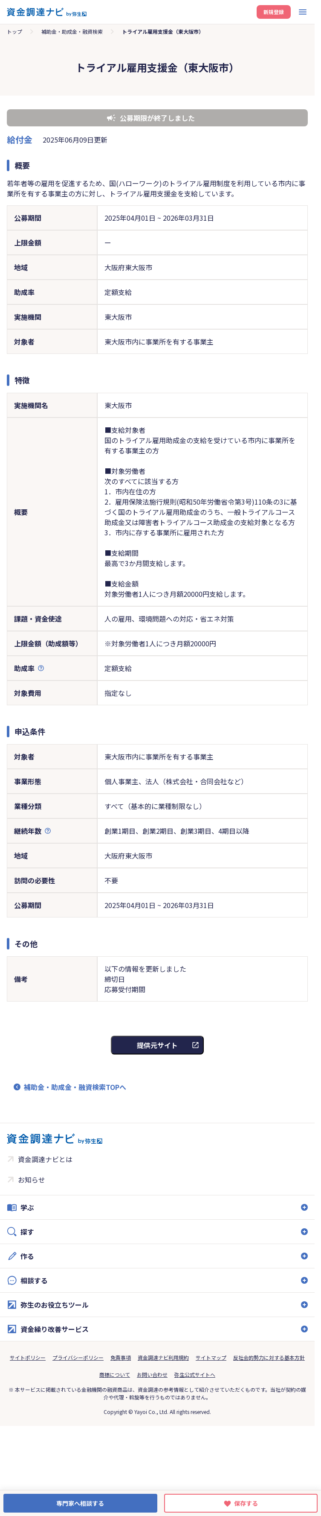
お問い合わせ (152, 1374)
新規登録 (273, 11)
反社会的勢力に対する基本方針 (269, 1357)
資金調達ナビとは (45, 1159)
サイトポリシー (28, 1357)
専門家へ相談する (80, 1503)
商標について (114, 1374)
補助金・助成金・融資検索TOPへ (75, 1087)
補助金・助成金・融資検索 (72, 31)
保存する (246, 1503)
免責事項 (120, 1357)
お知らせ (31, 1179)
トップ (14, 31)
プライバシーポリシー (78, 1357)
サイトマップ (211, 1357)
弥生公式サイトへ (194, 1374)
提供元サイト (157, 1045)
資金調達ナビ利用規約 (163, 1357)
